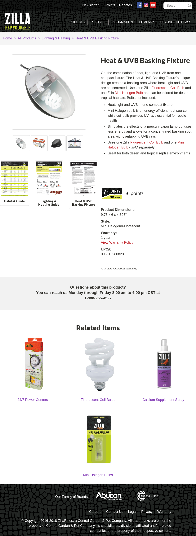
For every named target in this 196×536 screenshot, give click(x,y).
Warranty (164, 512)
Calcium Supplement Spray (163, 400)
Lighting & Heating (56, 38)
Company (146, 22)
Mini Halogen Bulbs (98, 475)
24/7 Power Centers (32, 400)
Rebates (125, 5)
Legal (132, 512)
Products (76, 22)
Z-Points (108, 5)
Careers (95, 512)
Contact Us (114, 512)
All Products (27, 38)
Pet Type (98, 22)
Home (7, 38)
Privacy (147, 512)
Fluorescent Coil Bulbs (98, 400)
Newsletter (90, 5)
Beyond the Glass (175, 22)
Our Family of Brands (71, 497)
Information (122, 22)
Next (82, 143)
